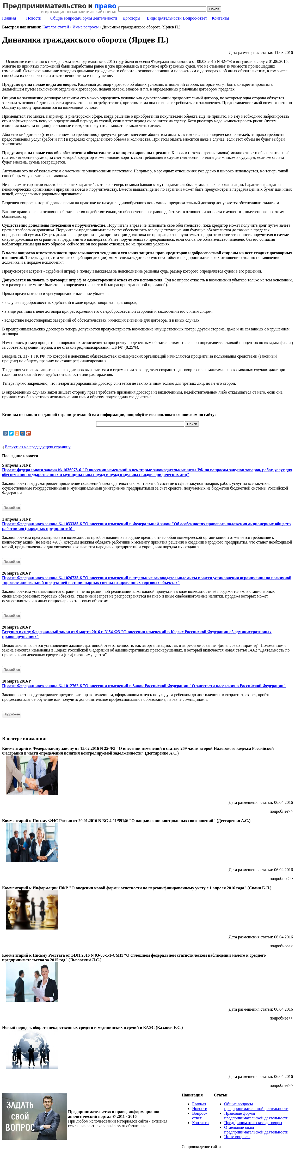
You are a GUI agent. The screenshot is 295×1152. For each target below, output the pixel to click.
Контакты (220, 18)
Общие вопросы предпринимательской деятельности (256, 1106)
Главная (9, 18)
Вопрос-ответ (195, 18)
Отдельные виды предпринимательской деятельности (256, 1129)
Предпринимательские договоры (253, 1122)
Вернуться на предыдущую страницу (38, 447)
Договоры (131, 18)
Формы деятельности (98, 18)
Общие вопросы (64, 18)
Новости (33, 18)
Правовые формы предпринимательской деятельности (256, 1115)
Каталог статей (55, 27)
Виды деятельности (164, 18)
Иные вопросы (85, 27)
